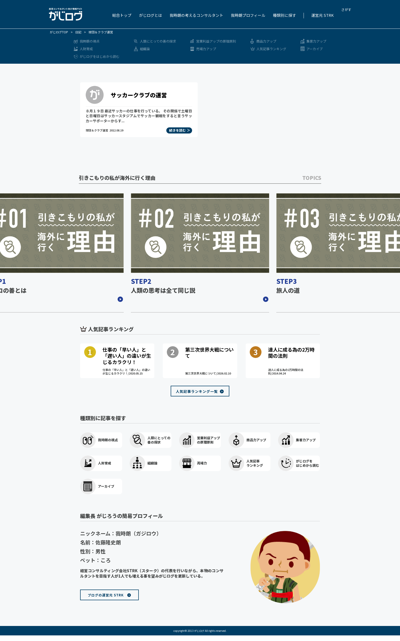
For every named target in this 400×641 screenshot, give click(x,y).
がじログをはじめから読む (99, 56)
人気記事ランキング (271, 48)
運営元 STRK (322, 15)
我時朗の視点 (89, 41)
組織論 (145, 48)
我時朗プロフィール (248, 15)
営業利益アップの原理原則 (216, 41)
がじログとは (150, 15)
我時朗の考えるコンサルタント (196, 15)
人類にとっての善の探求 (158, 41)
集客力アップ (316, 41)
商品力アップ (266, 41)
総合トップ (121, 15)
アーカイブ (314, 48)
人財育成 (86, 48)
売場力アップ (206, 48)
